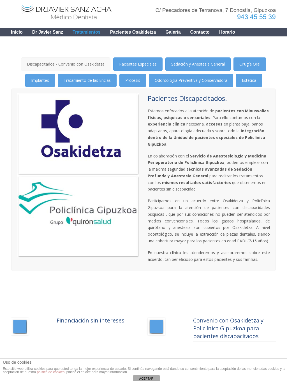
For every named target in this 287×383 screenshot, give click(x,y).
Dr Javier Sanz (47, 32)
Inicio (17, 32)
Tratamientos (87, 32)
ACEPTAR (146, 378)
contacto (200, 32)
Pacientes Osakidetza (133, 32)
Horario (227, 32)
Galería (172, 32)
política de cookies (50, 372)
